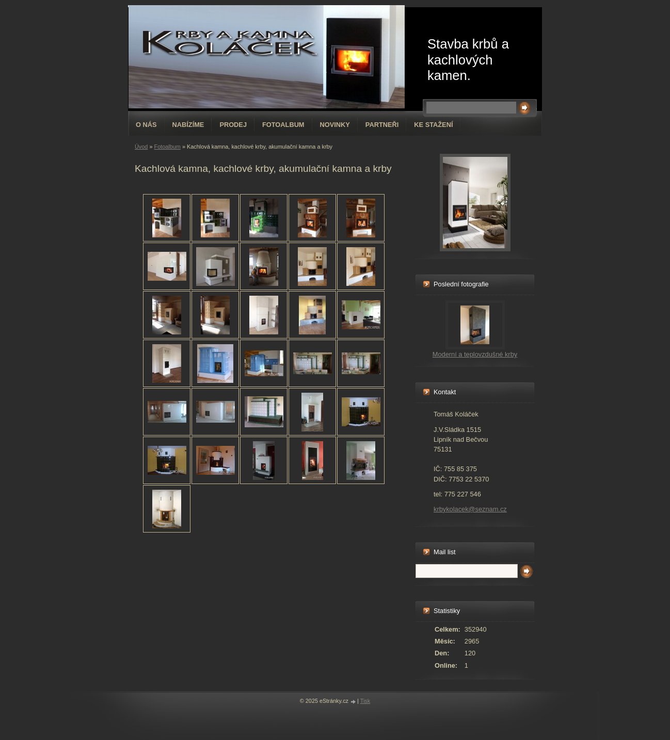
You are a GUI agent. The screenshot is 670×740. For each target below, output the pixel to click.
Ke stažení (433, 124)
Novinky (335, 124)
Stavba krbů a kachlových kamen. (468, 60)
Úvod (141, 146)
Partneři (381, 124)
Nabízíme (188, 124)
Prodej (233, 124)
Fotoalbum (283, 124)
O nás (146, 124)
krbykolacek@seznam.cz (470, 509)
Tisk (365, 701)
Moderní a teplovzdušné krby (475, 354)
